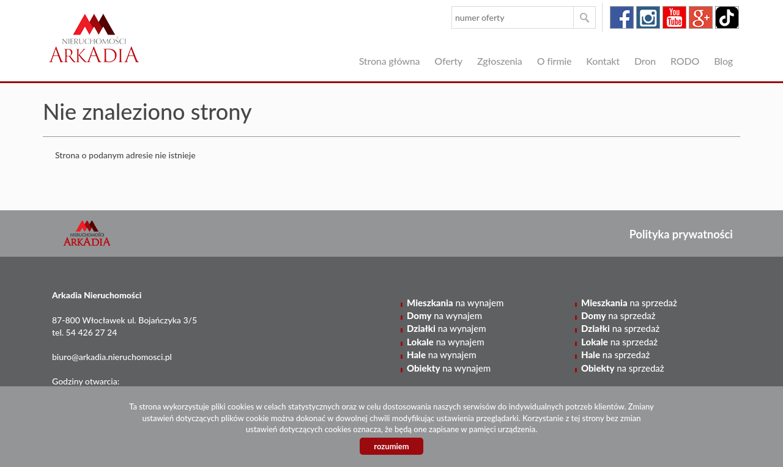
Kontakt (603, 61)
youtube (674, 17)
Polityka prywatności (681, 234)
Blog (723, 61)
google (701, 17)
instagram (648, 17)
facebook (622, 17)
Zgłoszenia (499, 61)
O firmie (554, 61)
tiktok (727, 17)
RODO (684, 61)
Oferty (448, 61)
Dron (645, 61)
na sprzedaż (629, 302)
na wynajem (455, 302)
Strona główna (389, 61)
